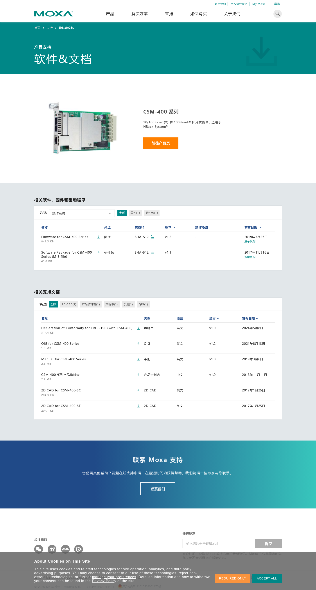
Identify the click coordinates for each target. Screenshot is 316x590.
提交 (268, 543)
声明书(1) (112, 304)
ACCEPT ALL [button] (267, 578)
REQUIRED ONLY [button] (232, 578)
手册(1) (128, 304)
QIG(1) (143, 304)
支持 (169, 13)
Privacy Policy (104, 581)
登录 (277, 3)
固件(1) (135, 212)
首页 (37, 28)
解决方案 (139, 13)
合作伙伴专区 (239, 3)
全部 (122, 212)
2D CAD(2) (69, 304)
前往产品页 (161, 143)
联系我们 (220, 3)
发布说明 (250, 241)
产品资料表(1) (91, 304)
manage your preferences (114, 577)
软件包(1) (152, 212)
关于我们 (232, 13)
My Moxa (259, 3)
